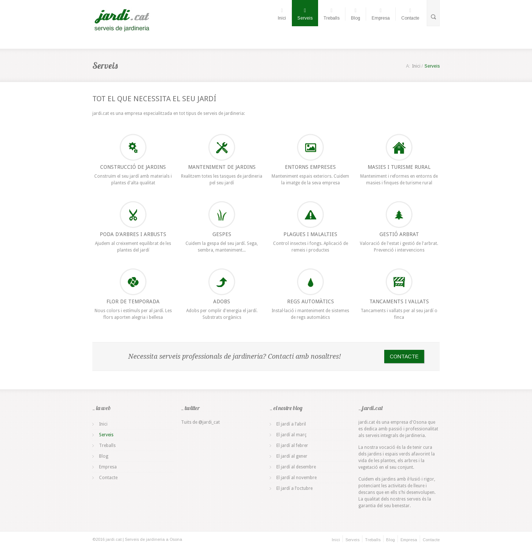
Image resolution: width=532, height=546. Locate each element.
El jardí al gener (291, 456)
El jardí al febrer (292, 445)
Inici (282, 14)
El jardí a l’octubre (294, 488)
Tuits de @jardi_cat (200, 422)
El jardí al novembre (296, 477)
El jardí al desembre (296, 467)
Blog (355, 14)
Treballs (332, 14)
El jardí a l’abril (291, 424)
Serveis (305, 14)
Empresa (381, 14)
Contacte (410, 14)
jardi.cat (100, 113)
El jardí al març (291, 434)
